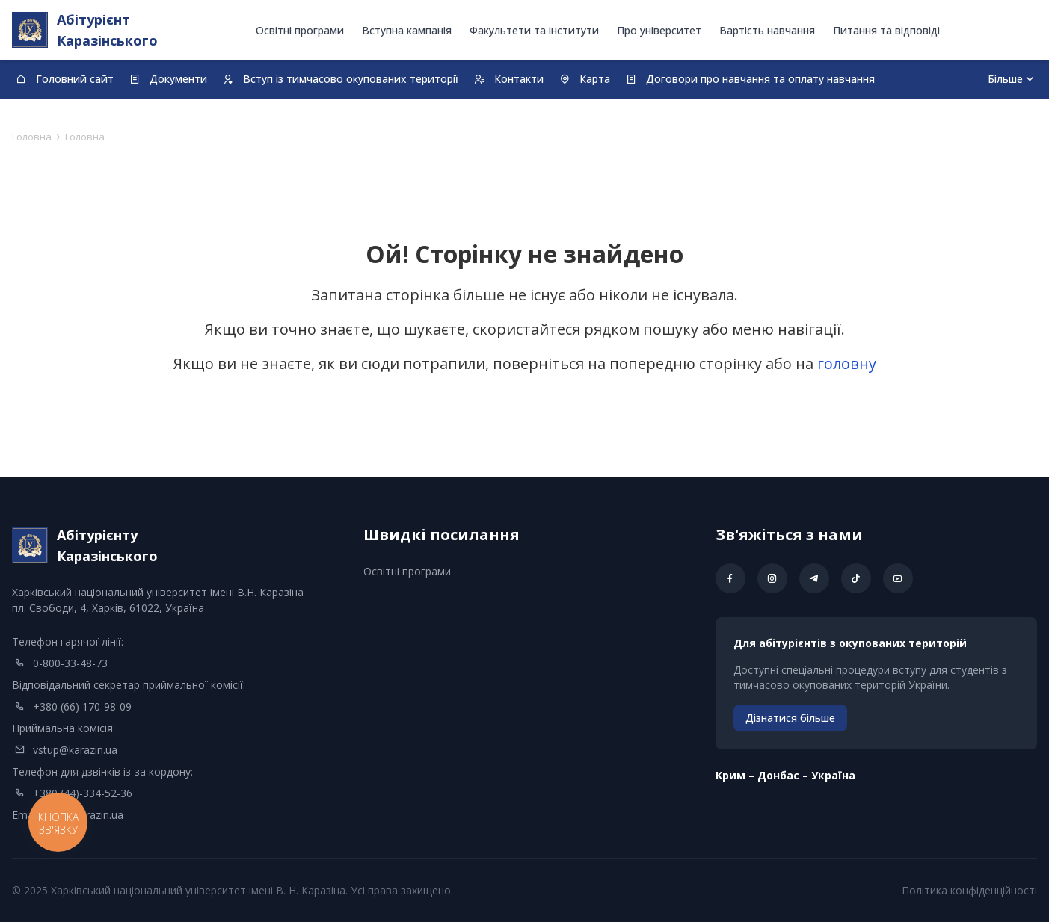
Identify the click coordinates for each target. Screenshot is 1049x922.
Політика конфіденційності (969, 890)
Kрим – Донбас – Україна (785, 775)
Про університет (659, 30)
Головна (32, 136)
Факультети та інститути (534, 30)
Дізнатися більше (790, 718)
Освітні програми (300, 30)
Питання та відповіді (886, 30)
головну (846, 363)
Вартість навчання (767, 30)
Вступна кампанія (407, 30)
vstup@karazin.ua (75, 750)
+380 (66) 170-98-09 (82, 706)
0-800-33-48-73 (70, 663)
